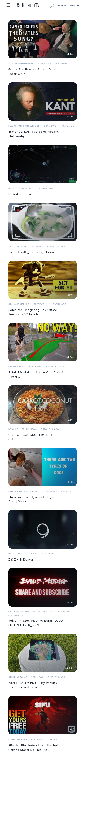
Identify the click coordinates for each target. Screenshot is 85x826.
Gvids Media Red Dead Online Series (31, 612)
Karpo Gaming (17, 740)
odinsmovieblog (19, 304)
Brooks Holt (16, 367)
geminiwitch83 (17, 677)
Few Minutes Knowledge (23, 126)
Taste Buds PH (17, 246)
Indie (11, 188)
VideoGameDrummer (20, 64)
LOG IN (62, 6)
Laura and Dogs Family (23, 491)
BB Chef (13, 429)
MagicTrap (15, 554)
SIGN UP (74, 6)
